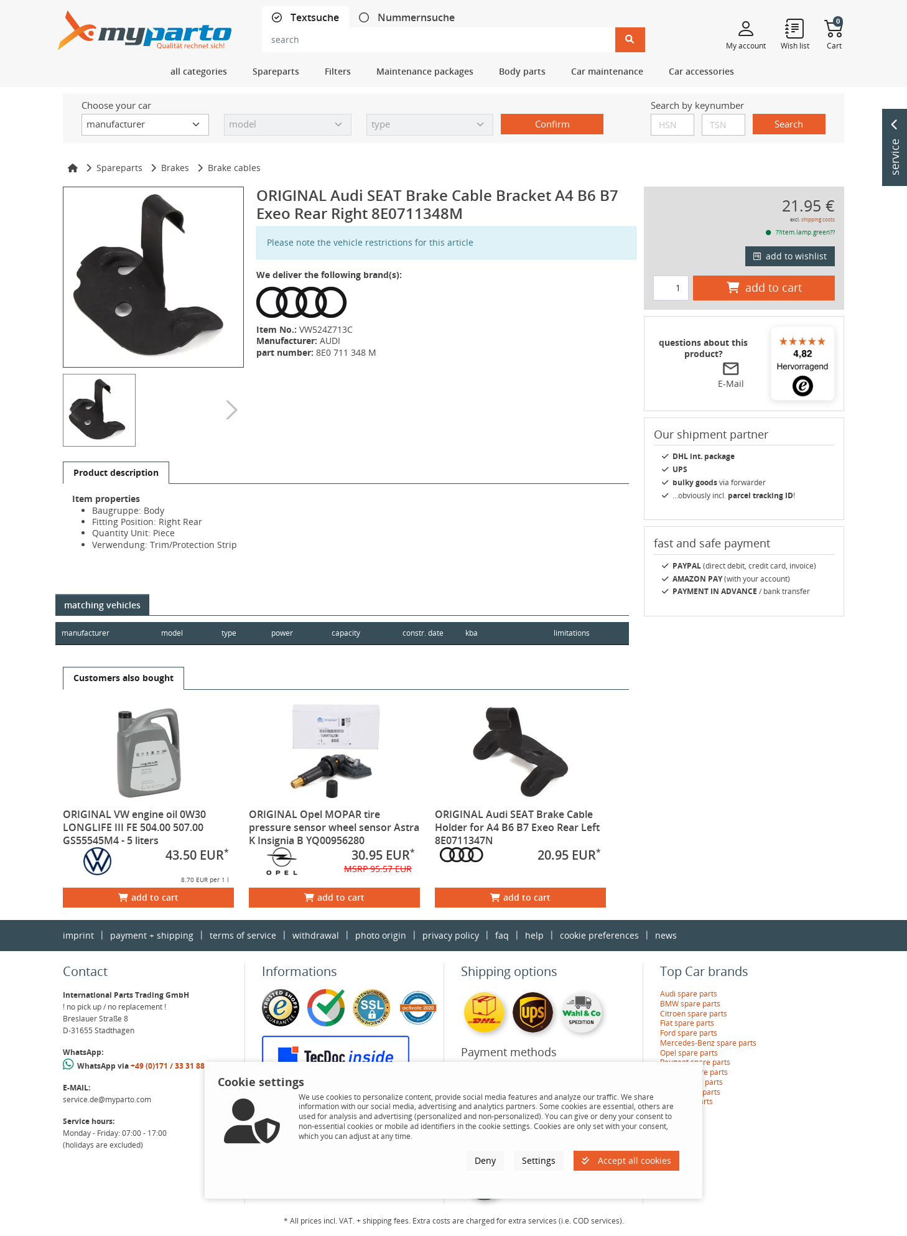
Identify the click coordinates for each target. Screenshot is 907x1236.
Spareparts (119, 168)
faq (502, 935)
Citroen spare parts (693, 1013)
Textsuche (313, 17)
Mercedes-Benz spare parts (708, 1043)
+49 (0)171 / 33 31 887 (170, 1066)
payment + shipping (151, 935)
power (283, 633)
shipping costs (818, 219)
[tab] (305, 17)
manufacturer (85, 633)
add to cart (148, 897)
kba (501, 633)
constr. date (425, 633)
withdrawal (315, 935)
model (172, 633)
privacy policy (450, 935)
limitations (571, 633)
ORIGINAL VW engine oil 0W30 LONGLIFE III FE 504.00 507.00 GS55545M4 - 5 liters (134, 827)
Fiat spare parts (687, 1023)
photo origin (380, 935)
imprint (78, 935)
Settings (539, 1160)
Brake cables (234, 168)
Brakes (175, 168)
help (534, 935)
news (666, 935)
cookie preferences (599, 935)
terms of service (243, 935)
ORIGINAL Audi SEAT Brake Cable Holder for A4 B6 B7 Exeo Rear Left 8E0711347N (517, 827)
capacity (347, 633)
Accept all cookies (626, 1160)
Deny (485, 1160)
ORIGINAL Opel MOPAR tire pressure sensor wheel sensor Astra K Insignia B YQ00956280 (334, 827)
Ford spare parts (688, 1033)
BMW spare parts (690, 1003)
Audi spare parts (688, 993)
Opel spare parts (689, 1053)
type (229, 633)
